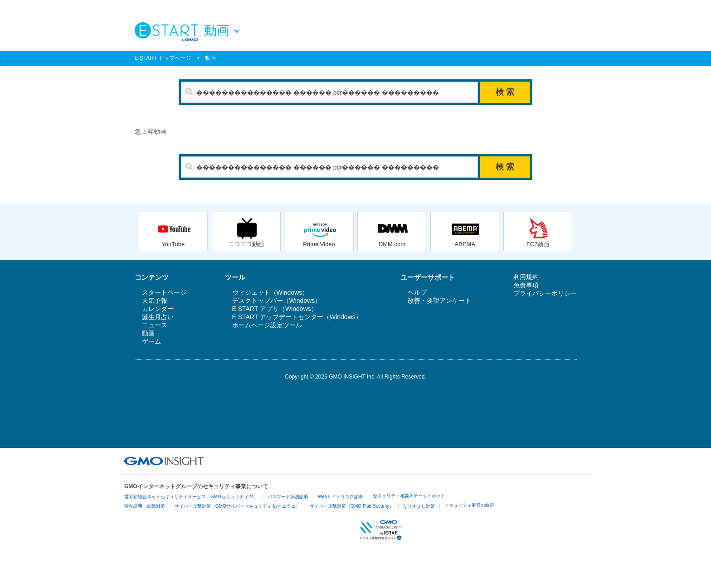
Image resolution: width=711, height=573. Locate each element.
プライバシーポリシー (545, 293)
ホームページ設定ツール (267, 325)
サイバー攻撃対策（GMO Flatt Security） (352, 506)
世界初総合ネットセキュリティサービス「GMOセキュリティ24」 (191, 496)
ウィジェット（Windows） (270, 292)
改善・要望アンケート (439, 300)
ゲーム (151, 341)
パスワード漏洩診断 (288, 496)
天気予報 (154, 300)
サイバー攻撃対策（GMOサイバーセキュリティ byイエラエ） (237, 506)
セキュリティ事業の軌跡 (469, 505)
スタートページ (164, 292)
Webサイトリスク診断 (340, 496)
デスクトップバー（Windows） (276, 300)
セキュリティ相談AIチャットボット (409, 495)
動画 (210, 58)
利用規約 (526, 277)
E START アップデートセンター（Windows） (297, 316)
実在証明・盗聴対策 (144, 506)
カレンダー (158, 308)
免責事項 (526, 285)
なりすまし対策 (419, 506)
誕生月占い (158, 316)
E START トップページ (163, 58)
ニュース (154, 325)
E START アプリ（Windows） (274, 308)
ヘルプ (417, 292)
